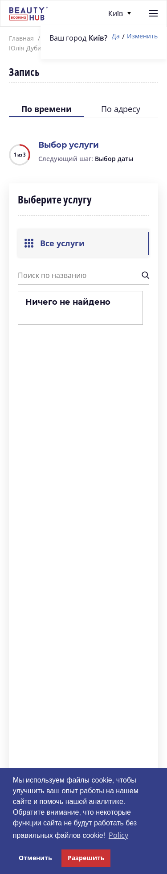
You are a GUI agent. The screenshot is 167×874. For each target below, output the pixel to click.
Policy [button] (118, 835)
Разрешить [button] (86, 857)
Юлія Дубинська (34, 48)
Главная (21, 38)
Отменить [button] (35, 857)
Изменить (142, 36)
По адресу (120, 109)
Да (116, 36)
